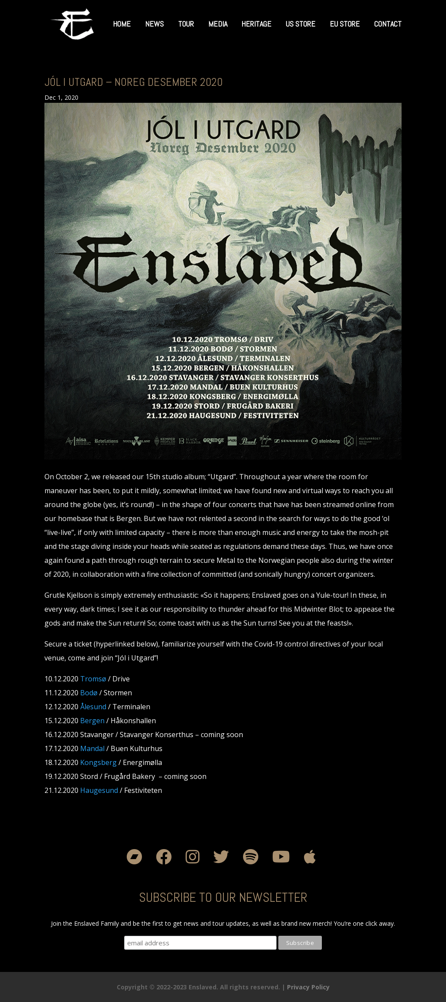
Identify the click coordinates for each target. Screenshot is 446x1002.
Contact (388, 24)
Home (122, 24)
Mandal (92, 748)
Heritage (256, 24)
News (154, 24)
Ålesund (93, 706)
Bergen (92, 720)
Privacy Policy (308, 987)
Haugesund (99, 790)
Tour (186, 24)
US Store (300, 24)
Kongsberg (98, 762)
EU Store (345, 24)
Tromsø (93, 679)
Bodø (89, 692)
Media (217, 24)
